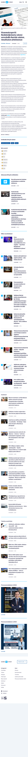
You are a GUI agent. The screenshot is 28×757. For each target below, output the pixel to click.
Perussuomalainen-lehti (20, 679)
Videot (2, 683)
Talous (2, 672)
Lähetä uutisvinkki (19, 676)
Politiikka (3, 43)
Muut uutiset (4, 679)
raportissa (22, 54)
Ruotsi (16, 143)
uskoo (8, 115)
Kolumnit (3, 685)
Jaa (25, 43)
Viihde (2, 687)
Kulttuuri (3, 681)
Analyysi (3, 674)
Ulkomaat (8, 43)
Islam (12, 143)
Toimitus (17, 674)
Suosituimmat (18, 672)
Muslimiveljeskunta (6, 143)
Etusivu (16, 670)
